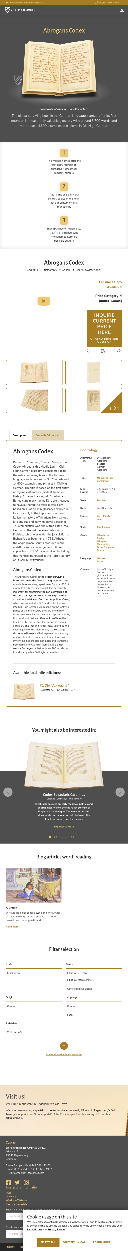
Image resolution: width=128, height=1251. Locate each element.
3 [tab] (62, 837)
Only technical (74, 1242)
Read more (12, 926)
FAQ (8, 1193)
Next (120, 792)
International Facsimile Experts (24, 2)
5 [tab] (73, 837)
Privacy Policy (56, 1229)
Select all (47, 1242)
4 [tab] (67, 837)
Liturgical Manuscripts (103, 543)
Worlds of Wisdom (17, 1200)
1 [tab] (50, 837)
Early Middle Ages (103, 518)
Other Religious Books (105, 549)
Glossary (11, 1196)
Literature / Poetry (103, 537)
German (101, 558)
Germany (102, 500)
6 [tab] (78, 837)
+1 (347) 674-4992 (107, 2)
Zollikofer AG (14, 1032)
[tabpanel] (64, 784)
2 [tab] (56, 837)
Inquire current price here (104, 327)
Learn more (101, 1242)
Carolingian (103, 527)
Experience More (64, 826)
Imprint (10, 1246)
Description (19, 435)
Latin (100, 561)
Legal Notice (34, 1229)
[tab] (24, 691)
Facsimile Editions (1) (48, 435)
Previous (7, 792)
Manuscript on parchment (105, 479)
